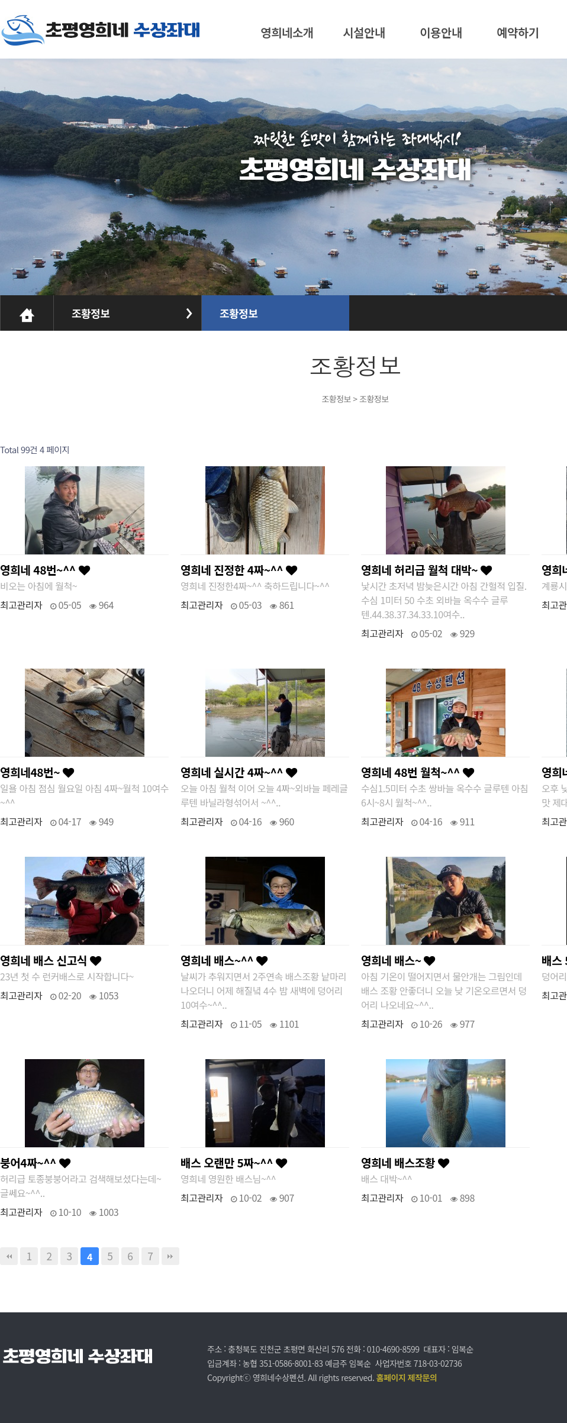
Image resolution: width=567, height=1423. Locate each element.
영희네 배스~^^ (224, 960)
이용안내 (441, 32)
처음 (9, 1256)
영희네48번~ (36, 772)
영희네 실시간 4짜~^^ (239, 772)
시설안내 (364, 32)
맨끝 (170, 1256)
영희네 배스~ (398, 960)
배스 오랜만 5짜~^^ (233, 1162)
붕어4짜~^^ (35, 1162)
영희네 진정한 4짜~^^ (239, 570)
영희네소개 (287, 32)
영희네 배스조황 (405, 1162)
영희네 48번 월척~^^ (417, 772)
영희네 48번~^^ (44, 570)
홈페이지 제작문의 (406, 1377)
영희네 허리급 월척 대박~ (426, 570)
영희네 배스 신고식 (50, 960)
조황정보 (90, 313)
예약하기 (518, 32)
